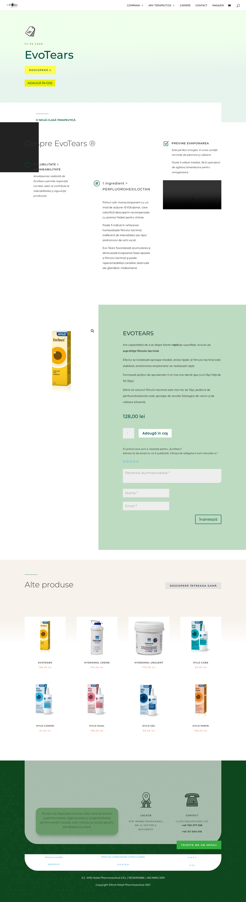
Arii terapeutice (159, 5)
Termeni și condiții (54, 857)
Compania (133, 5)
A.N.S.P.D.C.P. (54, 864)
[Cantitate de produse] (128, 433)
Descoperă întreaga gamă (193, 585)
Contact (201, 5)
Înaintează (208, 519)
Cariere (185, 5)
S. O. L (192, 865)
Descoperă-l (40, 70)
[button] (92, 331)
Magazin (218, 5)
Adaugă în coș (40, 83)
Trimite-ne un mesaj (199, 844)
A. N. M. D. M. (123, 864)
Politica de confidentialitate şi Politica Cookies (123, 857)
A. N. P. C (192, 857)
